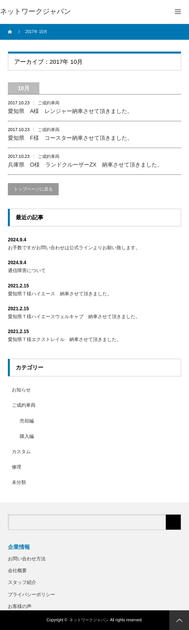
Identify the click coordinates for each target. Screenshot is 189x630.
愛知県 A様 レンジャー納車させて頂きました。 (70, 111)
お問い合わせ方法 (27, 558)
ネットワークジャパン (89, 620)
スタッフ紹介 (22, 582)
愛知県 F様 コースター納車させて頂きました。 (70, 138)
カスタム (21, 451)
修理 (16, 467)
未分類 (19, 482)
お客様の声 (20, 606)
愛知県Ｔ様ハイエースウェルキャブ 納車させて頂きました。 (74, 316)
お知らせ (21, 390)
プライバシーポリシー (31, 594)
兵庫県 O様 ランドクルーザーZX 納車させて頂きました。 (85, 164)
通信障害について (27, 270)
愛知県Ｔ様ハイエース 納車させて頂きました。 (60, 293)
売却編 (27, 421)
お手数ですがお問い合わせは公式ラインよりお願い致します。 (74, 247)
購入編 (27, 436)
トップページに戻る (33, 189)
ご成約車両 (48, 102)
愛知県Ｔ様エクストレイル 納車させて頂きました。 (64, 339)
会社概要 (17, 570)
